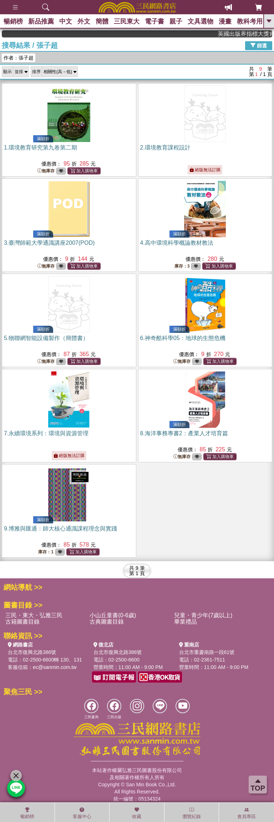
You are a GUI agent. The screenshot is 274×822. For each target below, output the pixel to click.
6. (182, 338)
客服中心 (82, 813)
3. (49, 243)
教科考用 (250, 21)
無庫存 (46, 171)
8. (184, 433)
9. (60, 529)
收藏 (136, 813)
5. (46, 338)
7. (46, 433)
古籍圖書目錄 (22, 622)
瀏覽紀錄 (191, 813)
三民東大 (126, 21)
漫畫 (225, 21)
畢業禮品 (185, 622)
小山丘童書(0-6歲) (113, 615)
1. (40, 147)
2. (165, 147)
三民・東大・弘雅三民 (33, 615)
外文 (83, 21)
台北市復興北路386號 (32, 652)
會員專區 (246, 813)
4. (176, 243)
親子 (175, 21)
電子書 (154, 21)
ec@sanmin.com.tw (54, 667)
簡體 (102, 21)
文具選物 (200, 21)
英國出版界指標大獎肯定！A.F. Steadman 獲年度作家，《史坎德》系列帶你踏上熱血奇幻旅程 (250, 34)
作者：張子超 (19, 58)
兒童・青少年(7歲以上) (203, 615)
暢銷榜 (13, 21)
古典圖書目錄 (107, 622)
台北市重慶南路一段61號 (207, 652)
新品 (41, 21)
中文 (65, 21)
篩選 (258, 45)
